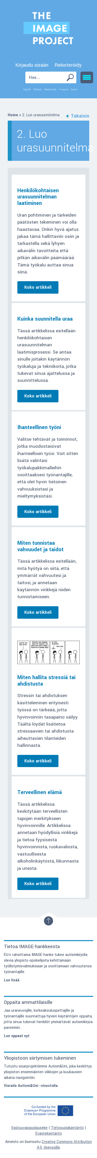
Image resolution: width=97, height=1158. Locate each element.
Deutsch (37, 89)
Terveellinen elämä (39, 792)
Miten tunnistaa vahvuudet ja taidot (40, 546)
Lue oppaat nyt (16, 1035)
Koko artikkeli (37, 287)
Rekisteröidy (68, 65)
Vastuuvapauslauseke (29, 1127)
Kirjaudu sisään (31, 65)
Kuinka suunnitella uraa (45, 319)
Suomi (74, 89)
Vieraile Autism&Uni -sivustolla (31, 1085)
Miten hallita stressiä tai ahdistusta (46, 681)
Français (63, 89)
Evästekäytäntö (48, 1133)
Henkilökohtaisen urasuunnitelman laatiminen (38, 197)
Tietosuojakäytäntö (67, 1127)
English (27, 89)
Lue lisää (11, 980)
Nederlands (50, 89)
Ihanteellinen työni (39, 427)
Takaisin (77, 116)
